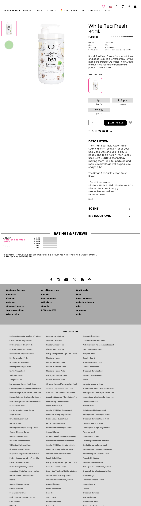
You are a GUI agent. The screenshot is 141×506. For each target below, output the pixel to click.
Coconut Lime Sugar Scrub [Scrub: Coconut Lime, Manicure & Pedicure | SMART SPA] (21, 340)
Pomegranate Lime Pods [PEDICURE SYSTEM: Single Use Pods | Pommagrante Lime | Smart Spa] (56, 375)
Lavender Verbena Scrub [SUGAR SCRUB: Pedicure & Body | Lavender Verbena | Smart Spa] (93, 423)
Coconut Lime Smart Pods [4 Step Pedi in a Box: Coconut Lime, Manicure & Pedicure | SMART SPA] (94, 340)
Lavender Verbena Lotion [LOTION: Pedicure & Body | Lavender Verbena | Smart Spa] (93, 480)
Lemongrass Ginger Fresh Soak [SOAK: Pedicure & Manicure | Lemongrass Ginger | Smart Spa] (23, 384)
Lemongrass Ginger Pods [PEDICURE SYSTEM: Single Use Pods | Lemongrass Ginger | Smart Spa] (20, 367)
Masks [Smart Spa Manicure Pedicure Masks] (12, 480)
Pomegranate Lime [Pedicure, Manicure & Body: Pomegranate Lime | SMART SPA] (18, 493)
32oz (98, 45)
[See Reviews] (122, 36)
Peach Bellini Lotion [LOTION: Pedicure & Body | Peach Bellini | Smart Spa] (91, 458)
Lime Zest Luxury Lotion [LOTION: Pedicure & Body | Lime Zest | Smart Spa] (56, 467)
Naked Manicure (84, 298)
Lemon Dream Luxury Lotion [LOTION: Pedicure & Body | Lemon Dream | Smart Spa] (21, 475)
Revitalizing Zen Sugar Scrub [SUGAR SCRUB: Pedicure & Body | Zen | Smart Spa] (22, 410)
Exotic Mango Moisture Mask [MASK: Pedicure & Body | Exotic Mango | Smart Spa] (95, 445)
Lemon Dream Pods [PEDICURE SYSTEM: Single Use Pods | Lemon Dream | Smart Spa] (91, 367)
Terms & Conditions (15, 310)
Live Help (10, 298)
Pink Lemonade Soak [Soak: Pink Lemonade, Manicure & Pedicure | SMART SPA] (55, 345)
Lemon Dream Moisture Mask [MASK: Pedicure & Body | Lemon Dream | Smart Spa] (58, 454)
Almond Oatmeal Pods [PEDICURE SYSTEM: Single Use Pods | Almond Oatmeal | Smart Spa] (92, 362)
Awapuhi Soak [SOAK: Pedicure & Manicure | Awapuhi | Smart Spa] (16, 380)
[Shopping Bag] (135, 7)
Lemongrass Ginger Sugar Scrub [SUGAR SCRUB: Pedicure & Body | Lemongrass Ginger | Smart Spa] (96, 427)
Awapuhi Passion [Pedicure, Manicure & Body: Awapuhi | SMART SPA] (53, 488)
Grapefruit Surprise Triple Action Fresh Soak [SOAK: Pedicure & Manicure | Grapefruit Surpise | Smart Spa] (61, 397)
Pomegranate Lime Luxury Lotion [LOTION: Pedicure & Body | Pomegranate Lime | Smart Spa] (97, 467)
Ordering (10, 302)
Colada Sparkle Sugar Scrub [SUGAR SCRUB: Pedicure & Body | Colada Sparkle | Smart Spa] (94, 410)
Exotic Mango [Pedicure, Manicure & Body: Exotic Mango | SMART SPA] (88, 475)
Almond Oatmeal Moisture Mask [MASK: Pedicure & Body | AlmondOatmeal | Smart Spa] (60, 441)
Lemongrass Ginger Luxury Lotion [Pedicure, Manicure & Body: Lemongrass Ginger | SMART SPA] (24, 427)
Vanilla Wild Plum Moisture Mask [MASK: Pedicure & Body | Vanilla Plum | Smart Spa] (60, 445)
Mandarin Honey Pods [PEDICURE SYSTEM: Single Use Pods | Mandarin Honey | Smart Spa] (55, 371)
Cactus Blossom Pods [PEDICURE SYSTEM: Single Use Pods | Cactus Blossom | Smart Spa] (55, 362)
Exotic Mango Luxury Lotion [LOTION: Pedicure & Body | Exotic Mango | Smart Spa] (21, 467)
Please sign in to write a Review (14, 241)
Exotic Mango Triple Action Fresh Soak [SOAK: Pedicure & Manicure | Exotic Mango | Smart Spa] (25, 393)
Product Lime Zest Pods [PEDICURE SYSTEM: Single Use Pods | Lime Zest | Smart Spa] (92, 375)
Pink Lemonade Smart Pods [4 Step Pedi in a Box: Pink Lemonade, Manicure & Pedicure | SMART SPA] (21, 345)
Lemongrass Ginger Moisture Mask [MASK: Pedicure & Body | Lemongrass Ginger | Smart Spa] (61, 436)
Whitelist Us (46, 302)
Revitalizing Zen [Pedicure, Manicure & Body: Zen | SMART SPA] (89, 497)
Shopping (45, 306)
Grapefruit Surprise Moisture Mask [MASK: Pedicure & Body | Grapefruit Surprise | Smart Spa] (24, 454)
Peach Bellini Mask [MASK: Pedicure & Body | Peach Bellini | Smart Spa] (54, 458)
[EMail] (107, 130)
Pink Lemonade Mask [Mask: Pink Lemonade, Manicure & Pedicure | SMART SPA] (55, 349)
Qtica (78, 306)
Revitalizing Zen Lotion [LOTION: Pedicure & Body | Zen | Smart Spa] (19, 462)
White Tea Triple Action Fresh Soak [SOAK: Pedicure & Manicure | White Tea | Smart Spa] (60, 388)
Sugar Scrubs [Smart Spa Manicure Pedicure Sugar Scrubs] (15, 414)
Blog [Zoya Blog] (107, 10)
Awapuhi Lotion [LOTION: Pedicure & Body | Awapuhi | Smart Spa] (52, 484)
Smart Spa (81, 310)
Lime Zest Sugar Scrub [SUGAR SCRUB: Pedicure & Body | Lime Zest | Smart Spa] (19, 419)
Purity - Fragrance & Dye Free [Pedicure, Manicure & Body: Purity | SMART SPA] (22, 497)
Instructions (109, 215)
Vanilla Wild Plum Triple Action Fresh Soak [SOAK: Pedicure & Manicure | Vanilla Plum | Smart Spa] (98, 388)
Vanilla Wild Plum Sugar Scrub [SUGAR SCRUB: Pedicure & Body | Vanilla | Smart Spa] (59, 410)
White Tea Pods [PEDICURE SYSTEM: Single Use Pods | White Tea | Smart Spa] (16, 375)
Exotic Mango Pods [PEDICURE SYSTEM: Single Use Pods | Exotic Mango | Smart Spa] (17, 371)
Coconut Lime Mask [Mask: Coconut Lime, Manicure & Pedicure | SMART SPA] (91, 336)
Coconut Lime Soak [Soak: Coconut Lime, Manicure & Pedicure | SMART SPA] (54, 340)
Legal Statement (48, 298)
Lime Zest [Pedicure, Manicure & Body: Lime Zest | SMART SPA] (50, 493)
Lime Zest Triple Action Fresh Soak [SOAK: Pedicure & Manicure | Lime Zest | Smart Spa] (60, 393)
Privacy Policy (12, 314)
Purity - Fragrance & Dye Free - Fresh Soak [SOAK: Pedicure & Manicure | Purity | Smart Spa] (25, 401)
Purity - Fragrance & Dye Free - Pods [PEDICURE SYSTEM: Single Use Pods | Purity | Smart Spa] (61, 353)
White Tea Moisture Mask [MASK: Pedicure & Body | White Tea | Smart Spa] (20, 445)
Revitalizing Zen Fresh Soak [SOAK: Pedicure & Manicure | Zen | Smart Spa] (57, 401)
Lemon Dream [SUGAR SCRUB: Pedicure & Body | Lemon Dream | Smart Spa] (15, 423)
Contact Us (11, 294)
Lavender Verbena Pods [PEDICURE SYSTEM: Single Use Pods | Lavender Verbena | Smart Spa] (19, 362)
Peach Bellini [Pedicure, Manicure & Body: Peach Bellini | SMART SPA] (88, 406)
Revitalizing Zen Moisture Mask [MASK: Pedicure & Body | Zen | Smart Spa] (96, 454)
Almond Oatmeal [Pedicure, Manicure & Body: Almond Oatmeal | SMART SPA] (53, 501)
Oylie (78, 314)
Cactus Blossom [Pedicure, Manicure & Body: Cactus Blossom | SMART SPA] (17, 488)
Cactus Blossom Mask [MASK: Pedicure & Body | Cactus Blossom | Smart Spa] (19, 436)
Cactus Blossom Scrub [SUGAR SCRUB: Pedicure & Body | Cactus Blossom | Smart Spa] (19, 432)
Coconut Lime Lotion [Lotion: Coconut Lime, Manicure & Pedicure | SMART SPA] (55, 336)
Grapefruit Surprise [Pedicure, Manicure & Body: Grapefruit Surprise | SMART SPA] (91, 493)
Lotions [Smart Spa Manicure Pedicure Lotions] (86, 488)
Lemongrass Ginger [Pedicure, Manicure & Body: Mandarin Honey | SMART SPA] (91, 436)
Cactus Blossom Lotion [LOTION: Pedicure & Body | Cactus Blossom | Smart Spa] (19, 484)
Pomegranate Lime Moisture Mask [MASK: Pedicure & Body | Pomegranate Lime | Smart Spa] (97, 449)
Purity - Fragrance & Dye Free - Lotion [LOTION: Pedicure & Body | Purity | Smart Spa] (61, 462)
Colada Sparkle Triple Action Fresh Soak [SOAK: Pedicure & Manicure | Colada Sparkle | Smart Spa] (25, 388)
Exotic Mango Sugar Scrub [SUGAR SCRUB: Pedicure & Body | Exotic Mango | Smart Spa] (57, 419)
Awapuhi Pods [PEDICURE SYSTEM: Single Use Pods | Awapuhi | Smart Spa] (89, 353)
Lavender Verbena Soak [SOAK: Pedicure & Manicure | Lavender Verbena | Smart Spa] (93, 384)
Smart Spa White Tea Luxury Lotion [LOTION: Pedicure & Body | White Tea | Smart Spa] (24, 471)
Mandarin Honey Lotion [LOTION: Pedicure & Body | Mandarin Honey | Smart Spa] (93, 462)
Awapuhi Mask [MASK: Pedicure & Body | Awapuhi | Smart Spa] (89, 432)
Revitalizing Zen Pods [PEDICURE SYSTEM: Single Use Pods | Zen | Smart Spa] (19, 358)
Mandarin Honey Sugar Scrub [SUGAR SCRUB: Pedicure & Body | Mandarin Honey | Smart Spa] (58, 414)
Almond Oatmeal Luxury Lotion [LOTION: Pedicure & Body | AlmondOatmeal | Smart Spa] (59, 480)
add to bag (113, 123)
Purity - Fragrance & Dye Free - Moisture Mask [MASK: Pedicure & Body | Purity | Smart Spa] (25, 458)
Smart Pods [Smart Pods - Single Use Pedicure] (51, 497)
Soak (90, 199)
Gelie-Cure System (85, 302)
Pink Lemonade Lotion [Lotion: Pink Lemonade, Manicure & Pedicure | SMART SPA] (92, 349)
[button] (17, 10)
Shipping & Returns (15, 306)
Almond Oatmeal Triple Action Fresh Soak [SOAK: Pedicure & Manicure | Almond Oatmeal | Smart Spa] (61, 384)
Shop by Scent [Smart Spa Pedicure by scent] (89, 358)
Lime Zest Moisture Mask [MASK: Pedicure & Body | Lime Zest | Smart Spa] (20, 449)
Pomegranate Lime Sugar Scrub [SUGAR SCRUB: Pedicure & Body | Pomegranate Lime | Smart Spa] (96, 414)
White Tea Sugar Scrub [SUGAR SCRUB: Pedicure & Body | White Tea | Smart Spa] (55, 423)
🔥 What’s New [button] (69, 10)
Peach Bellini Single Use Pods (22, 353)
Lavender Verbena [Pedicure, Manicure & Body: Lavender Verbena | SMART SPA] (90, 401)
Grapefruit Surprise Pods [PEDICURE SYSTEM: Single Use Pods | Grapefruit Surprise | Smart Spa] (93, 371)
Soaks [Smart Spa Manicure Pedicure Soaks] (85, 380)
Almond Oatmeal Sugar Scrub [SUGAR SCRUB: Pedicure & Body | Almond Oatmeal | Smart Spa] (58, 427)
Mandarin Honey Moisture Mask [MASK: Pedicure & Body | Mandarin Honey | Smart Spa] (59, 449)
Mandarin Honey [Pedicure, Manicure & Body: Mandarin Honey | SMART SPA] (53, 358)
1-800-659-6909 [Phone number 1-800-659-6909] (48, 310)
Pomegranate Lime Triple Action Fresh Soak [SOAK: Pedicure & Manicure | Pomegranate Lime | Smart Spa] (98, 393)
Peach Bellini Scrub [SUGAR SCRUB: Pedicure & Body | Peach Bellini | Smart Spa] (54, 406)
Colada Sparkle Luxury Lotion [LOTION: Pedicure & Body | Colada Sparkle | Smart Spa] (58, 475)
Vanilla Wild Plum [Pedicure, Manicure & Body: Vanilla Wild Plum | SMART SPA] (90, 501)
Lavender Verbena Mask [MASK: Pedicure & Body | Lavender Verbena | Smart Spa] (20, 441)
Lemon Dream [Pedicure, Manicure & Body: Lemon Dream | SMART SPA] (89, 484)
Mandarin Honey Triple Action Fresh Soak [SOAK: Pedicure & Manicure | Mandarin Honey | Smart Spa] (25, 397)
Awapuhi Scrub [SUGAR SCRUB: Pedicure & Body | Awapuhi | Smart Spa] (52, 432)
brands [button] (51, 10)
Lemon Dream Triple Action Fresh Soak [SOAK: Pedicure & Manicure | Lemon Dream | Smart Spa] (98, 397)
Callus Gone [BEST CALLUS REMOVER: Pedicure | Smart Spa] (15, 501)
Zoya (78, 294)
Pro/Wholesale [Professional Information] (91, 10)
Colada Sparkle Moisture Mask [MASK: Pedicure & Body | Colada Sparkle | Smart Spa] (96, 441)
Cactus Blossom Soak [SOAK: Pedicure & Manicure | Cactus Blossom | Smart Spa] (55, 380)
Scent (109, 208)
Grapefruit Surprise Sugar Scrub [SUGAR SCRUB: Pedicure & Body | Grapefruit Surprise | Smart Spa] (96, 419)
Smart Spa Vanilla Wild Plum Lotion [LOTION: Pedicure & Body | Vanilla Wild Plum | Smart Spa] (61, 471)
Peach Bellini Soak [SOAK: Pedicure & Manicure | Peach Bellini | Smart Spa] (17, 406)
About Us (45, 294)
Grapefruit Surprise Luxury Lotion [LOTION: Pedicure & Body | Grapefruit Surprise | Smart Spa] (97, 471)
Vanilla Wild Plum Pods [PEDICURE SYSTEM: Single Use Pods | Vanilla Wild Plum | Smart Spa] (56, 367)
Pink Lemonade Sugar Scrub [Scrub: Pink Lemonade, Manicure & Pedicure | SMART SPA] (21, 349)
